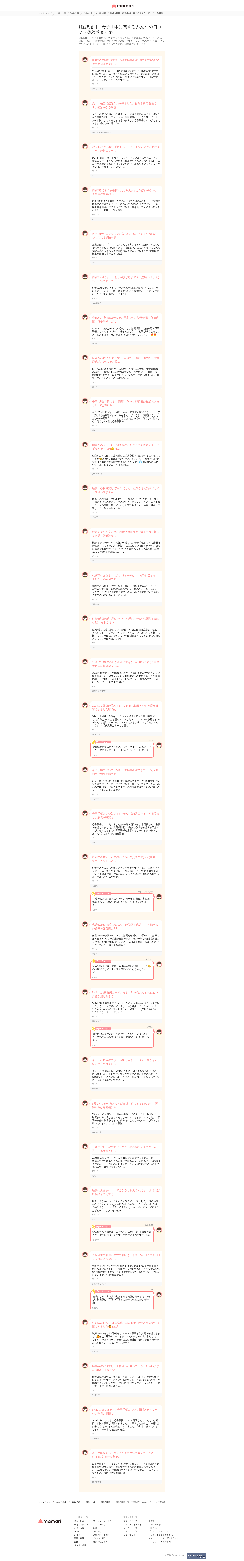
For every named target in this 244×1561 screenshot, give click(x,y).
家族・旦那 (98, 1528)
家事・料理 (79, 1538)
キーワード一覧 (130, 1528)
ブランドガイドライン (133, 1524)
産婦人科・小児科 (101, 1535)
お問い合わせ (155, 1524)
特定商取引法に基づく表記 (161, 1535)
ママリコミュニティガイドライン (164, 1538)
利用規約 (153, 1528)
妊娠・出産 (79, 1521)
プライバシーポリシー (159, 1531)
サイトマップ (129, 1535)
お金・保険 (79, 1528)
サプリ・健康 (80, 1545)
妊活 (76, 1542)
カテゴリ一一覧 (130, 1531)
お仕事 (77, 1535)
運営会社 (153, 1521)
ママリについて (130, 1521)
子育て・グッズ (81, 1524)
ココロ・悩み (99, 1524)
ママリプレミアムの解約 (160, 1542)
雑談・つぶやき (100, 1542)
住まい (77, 1531)
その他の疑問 (99, 1538)
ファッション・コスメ (103, 1521)
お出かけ (97, 1531)
